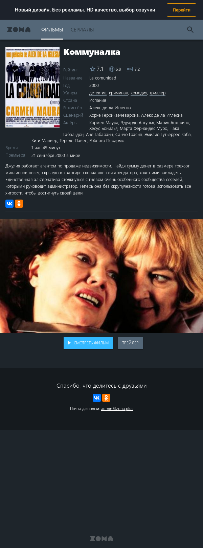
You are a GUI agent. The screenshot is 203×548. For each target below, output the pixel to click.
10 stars (49, 120)
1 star (16, 120)
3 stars (23, 120)
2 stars (20, 120)
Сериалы (82, 29)
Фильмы (52, 29)
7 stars (38, 120)
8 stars (42, 120)
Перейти (181, 10)
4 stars (27, 120)
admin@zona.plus (117, 408)
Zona (18, 29)
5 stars (31, 120)
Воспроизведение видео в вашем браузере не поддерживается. (101, 276)
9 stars (46, 120)
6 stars (35, 120)
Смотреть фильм (91, 342)
